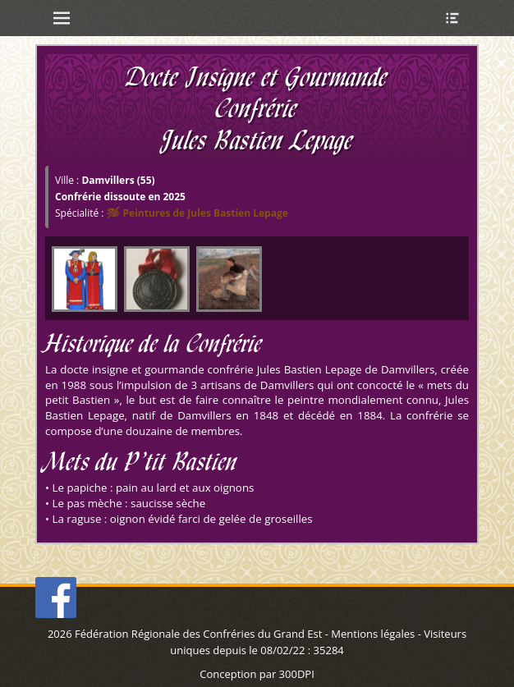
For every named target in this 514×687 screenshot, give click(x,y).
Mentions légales (373, 633)
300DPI (296, 673)
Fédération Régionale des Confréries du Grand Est (198, 633)
